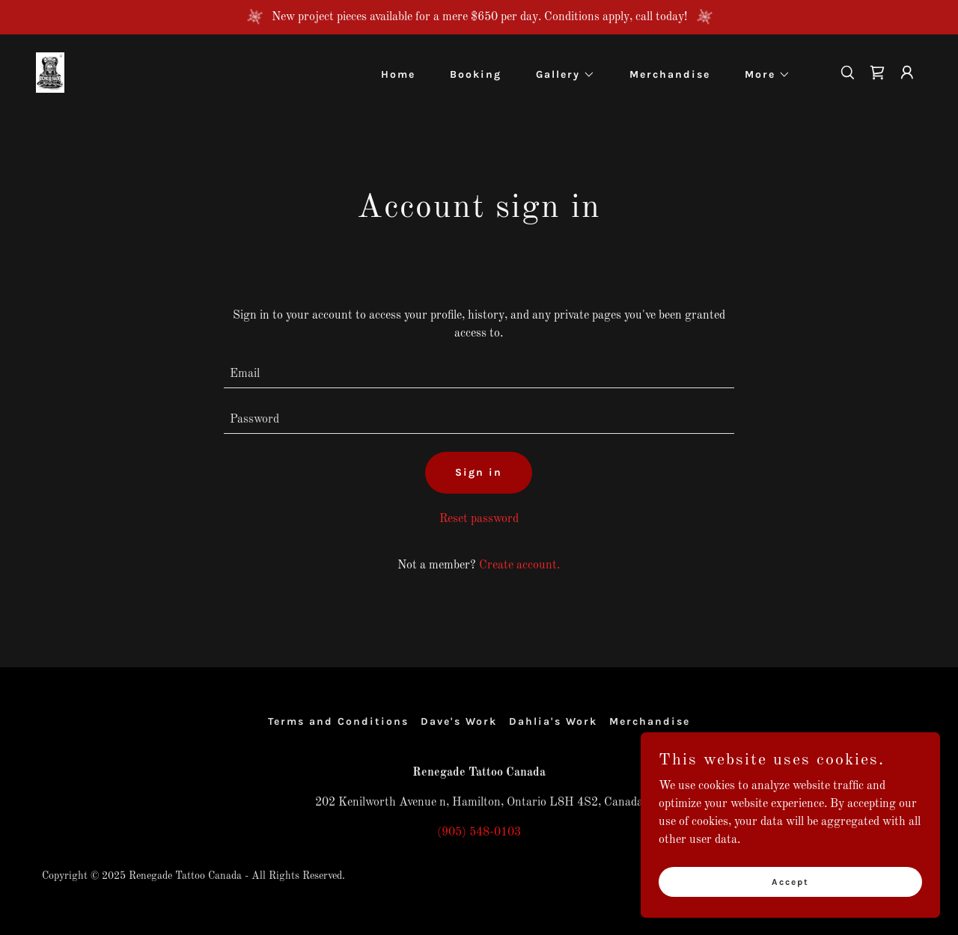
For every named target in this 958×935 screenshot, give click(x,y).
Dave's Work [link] (459, 721)
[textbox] (479, 374)
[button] (560, 75)
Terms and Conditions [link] (338, 721)
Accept (790, 881)
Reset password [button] (479, 519)
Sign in (478, 472)
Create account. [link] (519, 565)
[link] (50, 73)
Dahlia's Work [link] (553, 721)
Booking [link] (475, 74)
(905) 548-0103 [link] (479, 833)
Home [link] (398, 74)
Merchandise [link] (669, 74)
